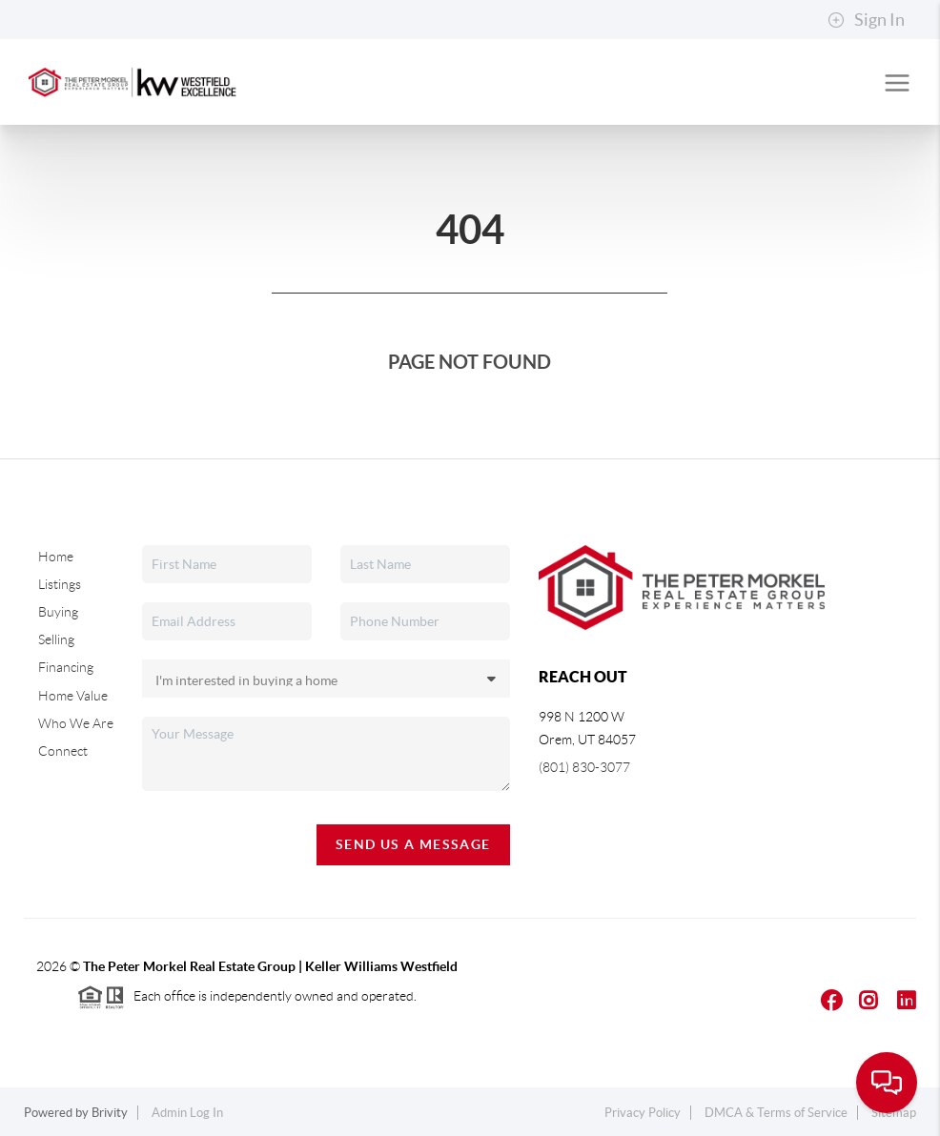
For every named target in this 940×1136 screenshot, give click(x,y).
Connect (63, 751)
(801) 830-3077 (584, 767)
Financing (65, 667)
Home (55, 556)
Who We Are (75, 723)
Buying (58, 611)
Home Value (73, 695)
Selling (56, 639)
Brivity (110, 1113)
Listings (59, 584)
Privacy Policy (642, 1113)
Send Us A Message (413, 844)
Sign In (866, 20)
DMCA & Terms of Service (776, 1113)
